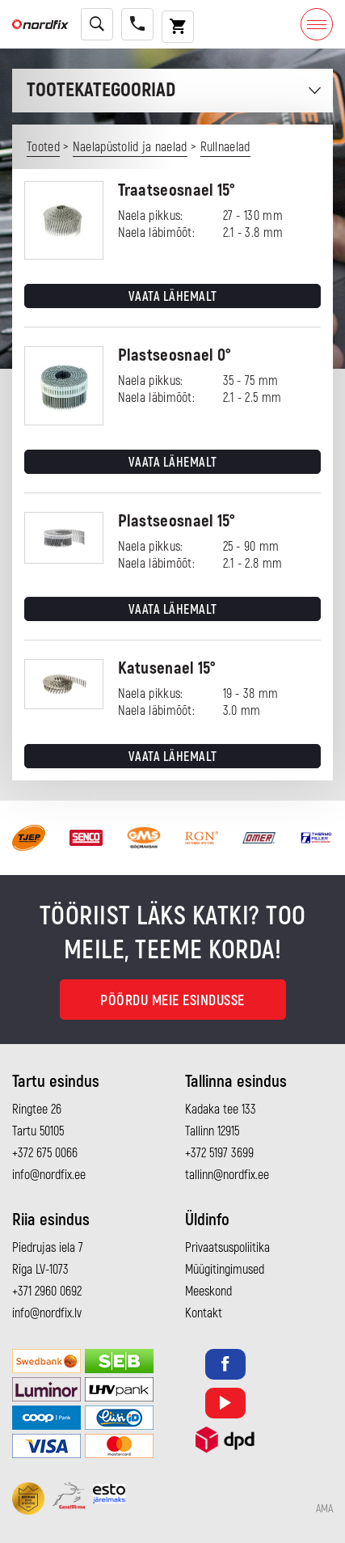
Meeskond (208, 1291)
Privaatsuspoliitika (227, 1248)
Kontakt (203, 1313)
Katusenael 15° (167, 668)
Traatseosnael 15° (177, 190)
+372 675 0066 (45, 1153)
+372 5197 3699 (219, 1153)
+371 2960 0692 (47, 1291)
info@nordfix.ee (49, 1175)
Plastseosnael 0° (175, 355)
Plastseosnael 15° (177, 521)
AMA (324, 1509)
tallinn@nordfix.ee (227, 1175)
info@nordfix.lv (47, 1313)
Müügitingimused (224, 1270)
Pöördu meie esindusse (172, 1000)
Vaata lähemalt (172, 297)
